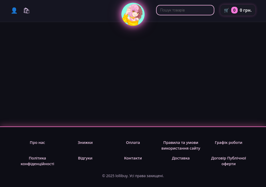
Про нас (37, 142)
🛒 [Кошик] (238, 10)
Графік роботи (228, 142)
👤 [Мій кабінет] (14, 10)
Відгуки (85, 158)
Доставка (181, 158)
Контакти (133, 158)
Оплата (133, 142)
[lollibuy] (133, 24)
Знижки (85, 142)
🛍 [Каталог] (26, 10)
